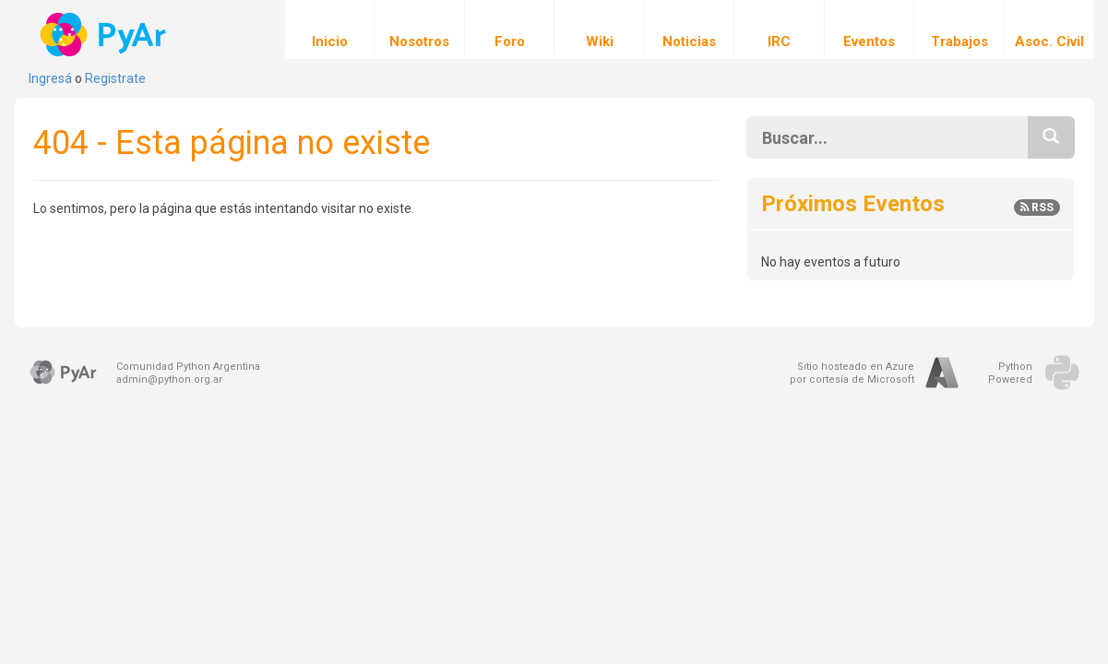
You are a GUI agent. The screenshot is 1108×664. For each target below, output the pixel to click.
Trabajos (959, 29)
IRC (779, 29)
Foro (509, 29)
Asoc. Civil (1049, 29)
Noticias (689, 29)
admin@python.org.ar (169, 379)
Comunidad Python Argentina (188, 367)
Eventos (869, 29)
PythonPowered (1010, 373)
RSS (1037, 207)
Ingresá (50, 78)
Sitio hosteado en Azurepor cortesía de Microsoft (852, 373)
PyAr (105, 34)
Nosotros (419, 29)
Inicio (330, 29)
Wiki (600, 29)
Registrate (115, 78)
